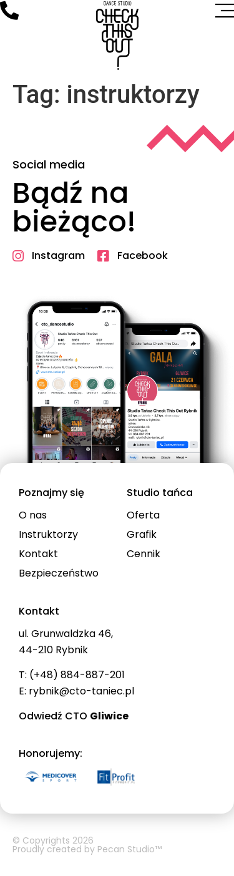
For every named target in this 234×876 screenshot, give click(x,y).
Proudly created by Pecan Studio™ (87, 849)
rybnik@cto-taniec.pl (81, 691)
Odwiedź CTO (74, 716)
